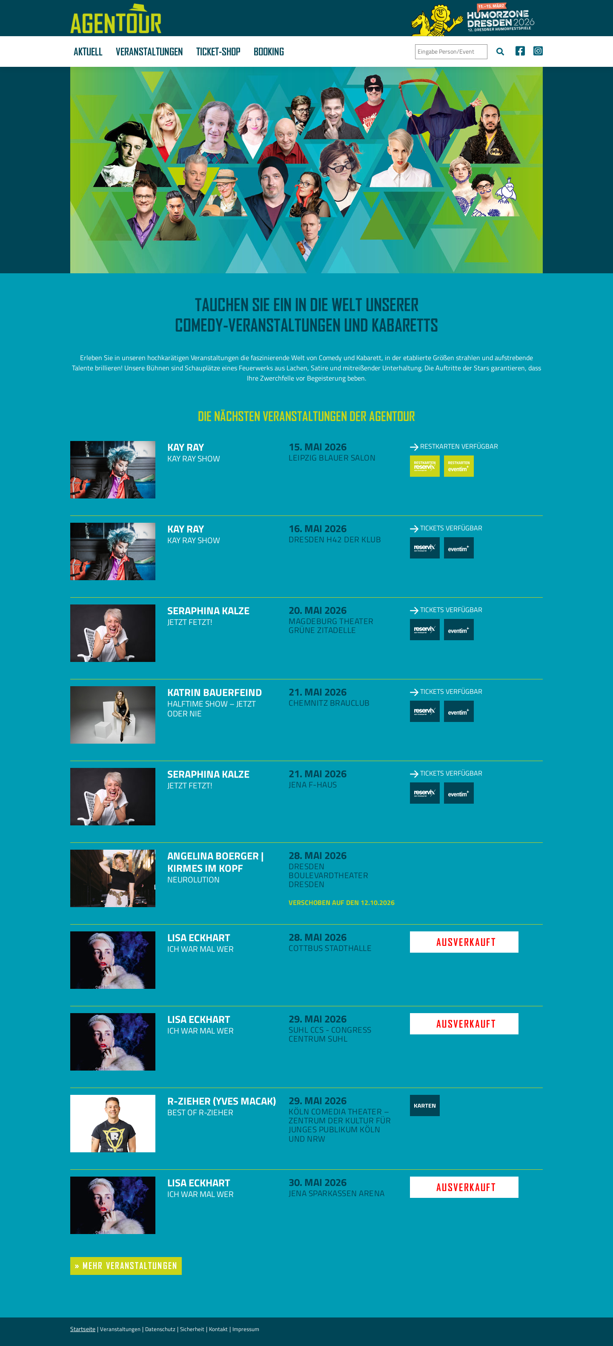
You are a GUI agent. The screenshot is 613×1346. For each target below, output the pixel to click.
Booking (269, 51)
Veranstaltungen (149, 51)
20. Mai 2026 (318, 610)
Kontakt (218, 1329)
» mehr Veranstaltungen (126, 1265)
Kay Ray (185, 447)
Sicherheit (192, 1329)
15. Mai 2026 (318, 446)
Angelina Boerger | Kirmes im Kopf (215, 862)
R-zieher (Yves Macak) (221, 1100)
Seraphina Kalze (208, 610)
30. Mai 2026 (318, 1182)
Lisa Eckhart (198, 937)
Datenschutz (160, 1329)
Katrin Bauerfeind (214, 692)
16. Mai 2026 (318, 528)
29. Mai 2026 (318, 1018)
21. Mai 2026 (318, 691)
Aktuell (88, 51)
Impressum (245, 1329)
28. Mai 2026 (318, 855)
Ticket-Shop (218, 51)
